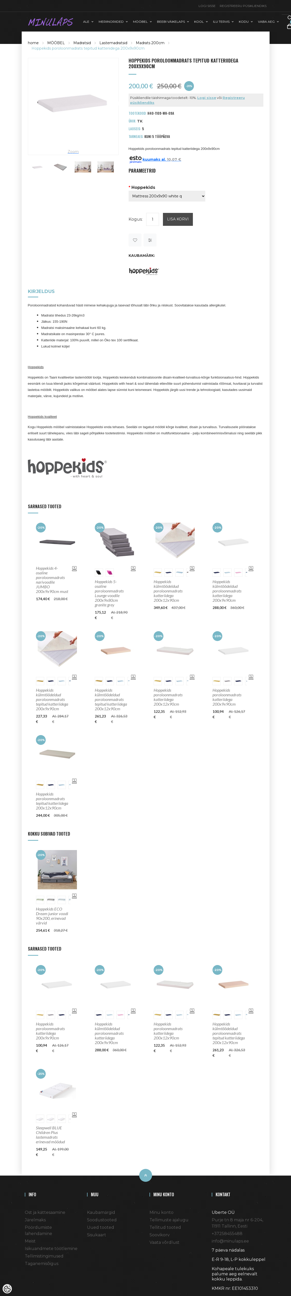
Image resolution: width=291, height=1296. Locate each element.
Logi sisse (207, 6)
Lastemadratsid (113, 43)
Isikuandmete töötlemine (51, 1248)
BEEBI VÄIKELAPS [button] (171, 22)
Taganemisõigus (41, 1263)
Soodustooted (102, 1219)
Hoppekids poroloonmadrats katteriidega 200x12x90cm (168, 697)
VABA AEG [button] (266, 22)
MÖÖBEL (56, 43)
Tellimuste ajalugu (169, 1219)
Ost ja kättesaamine (45, 1212)
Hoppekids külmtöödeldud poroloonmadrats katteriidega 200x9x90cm (227, 591)
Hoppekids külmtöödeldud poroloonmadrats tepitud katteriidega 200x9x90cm (52, 699)
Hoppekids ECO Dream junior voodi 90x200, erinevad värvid (52, 916)
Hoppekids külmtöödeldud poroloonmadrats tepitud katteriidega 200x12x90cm (111, 699)
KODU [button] (244, 22)
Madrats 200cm (150, 43)
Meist (30, 1241)
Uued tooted (100, 1227)
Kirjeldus (41, 291)
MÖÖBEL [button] (140, 22)
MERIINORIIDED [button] (111, 22)
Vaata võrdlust (164, 1242)
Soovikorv (160, 1234)
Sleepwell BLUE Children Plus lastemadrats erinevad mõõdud (50, 1134)
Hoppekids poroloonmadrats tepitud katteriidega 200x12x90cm (52, 801)
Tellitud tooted (165, 1227)
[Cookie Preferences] (7, 1288)
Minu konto (162, 1212)
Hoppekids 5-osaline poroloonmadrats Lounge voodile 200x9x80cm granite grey (109, 593)
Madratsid (82, 43)
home (33, 43)
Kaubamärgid (101, 1212)
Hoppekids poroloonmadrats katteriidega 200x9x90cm (227, 697)
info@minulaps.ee (230, 1241)
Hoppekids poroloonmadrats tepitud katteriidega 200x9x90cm (88, 48)
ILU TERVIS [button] (221, 22)
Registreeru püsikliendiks (243, 6)
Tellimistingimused (44, 1256)
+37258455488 (227, 1233)
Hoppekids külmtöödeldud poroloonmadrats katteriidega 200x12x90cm (168, 591)
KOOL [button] (199, 22)
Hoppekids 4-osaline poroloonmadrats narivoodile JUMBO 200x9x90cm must (52, 580)
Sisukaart (96, 1234)
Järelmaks (35, 1219)
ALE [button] (86, 22)
